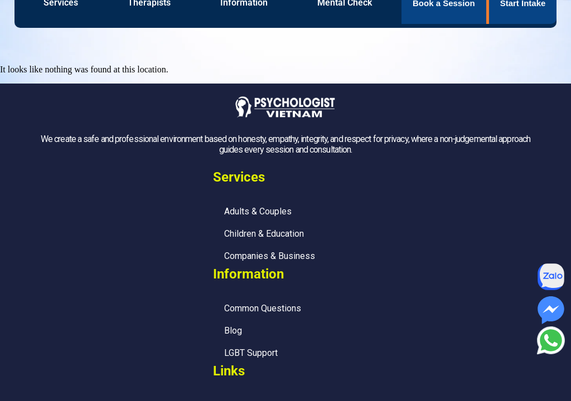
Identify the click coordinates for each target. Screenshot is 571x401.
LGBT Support (251, 353)
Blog (233, 330)
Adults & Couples (258, 211)
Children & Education (264, 233)
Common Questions (262, 308)
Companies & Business (269, 256)
